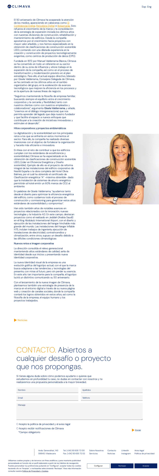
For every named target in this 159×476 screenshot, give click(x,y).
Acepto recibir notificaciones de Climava (41, 431)
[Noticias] (15, 320)
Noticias (22, 320)
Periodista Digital (45, 25)
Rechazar (122, 466)
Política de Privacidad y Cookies (35, 471)
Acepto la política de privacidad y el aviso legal (44, 427)
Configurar (98, 466)
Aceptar (146, 466)
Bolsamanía (63, 25)
